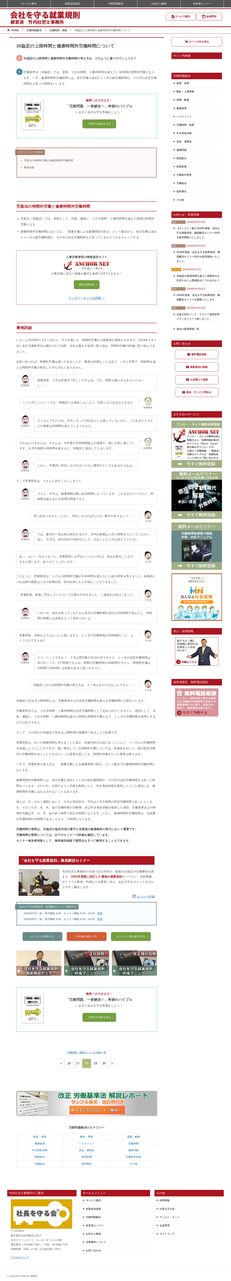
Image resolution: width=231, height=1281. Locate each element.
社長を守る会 (167, 1208)
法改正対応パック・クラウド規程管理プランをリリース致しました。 (197, 316)
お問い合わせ (93, 1250)
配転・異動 (86, 1136)
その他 (133, 1163)
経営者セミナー (202, 3)
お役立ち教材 (159, 3)
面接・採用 (39, 1136)
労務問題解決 (115, 3)
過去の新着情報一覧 (187, 328)
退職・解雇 (133, 1136)
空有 (100, 913)
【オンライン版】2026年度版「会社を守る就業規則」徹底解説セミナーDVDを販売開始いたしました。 (198, 233)
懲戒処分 (40, 1156)
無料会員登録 (88, 284)
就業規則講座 (72, 3)
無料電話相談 (196, 354)
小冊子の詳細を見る (101, 123)
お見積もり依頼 (197, 380)
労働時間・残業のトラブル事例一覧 (86, 1052)
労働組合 (40, 1163)
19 (95, 1063)
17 (78, 1063)
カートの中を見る (196, 42)
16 (69, 1063)
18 (86, 1063)
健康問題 (133, 1150)
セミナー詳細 (143, 896)
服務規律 (40, 1143)
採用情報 (165, 1200)
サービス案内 (180, 16)
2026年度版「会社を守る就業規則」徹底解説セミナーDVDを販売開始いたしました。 (198, 257)
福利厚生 (86, 1163)
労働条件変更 (133, 1156)
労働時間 (133, 1143)
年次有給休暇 (39, 1150)
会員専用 (209, 16)
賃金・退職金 (86, 1150)
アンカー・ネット (170, 1217)
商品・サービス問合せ (197, 392)
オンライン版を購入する (133, 954)
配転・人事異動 (185, 91)
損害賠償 (86, 1156)
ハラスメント (86, 1143)
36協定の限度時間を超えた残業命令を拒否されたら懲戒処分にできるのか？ (198, 278)
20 (104, 1063)
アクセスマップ (20, 1257)
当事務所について (96, 1242)
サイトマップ (167, 1233)
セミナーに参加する (45, 954)
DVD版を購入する (90, 954)
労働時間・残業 (185, 124)
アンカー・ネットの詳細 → (86, 298)
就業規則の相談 (197, 367)
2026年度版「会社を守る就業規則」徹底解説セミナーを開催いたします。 (198, 297)
